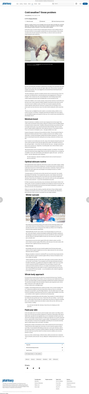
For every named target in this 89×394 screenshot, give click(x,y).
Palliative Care (37, 384)
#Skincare (27, 359)
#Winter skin (55, 359)
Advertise (57, 388)
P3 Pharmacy (7, 387)
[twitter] (34, 368)
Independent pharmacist (71, 383)
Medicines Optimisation (39, 383)
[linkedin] (39, 368)
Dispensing (36, 381)
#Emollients (45, 359)
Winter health (37, 386)
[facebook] (28, 368)
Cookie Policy (58, 384)
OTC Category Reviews (30, 353)
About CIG (58, 386)
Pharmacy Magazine (23, 386)
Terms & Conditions (59, 381)
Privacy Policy (58, 383)
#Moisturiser (39, 359)
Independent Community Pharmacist (16, 387)
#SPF (50, 359)
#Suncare (32, 359)
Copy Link (44, 344)
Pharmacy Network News (71, 386)
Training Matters (69, 381)
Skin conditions (38, 353)
